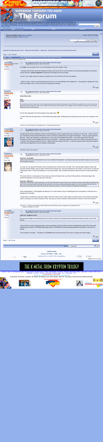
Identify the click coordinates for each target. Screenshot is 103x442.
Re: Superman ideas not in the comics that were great (43, 62)
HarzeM (99, 258)
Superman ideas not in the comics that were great (62, 50)
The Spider (7, 210)
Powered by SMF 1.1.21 (43, 256)
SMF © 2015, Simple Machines (57, 256)
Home (13, 29)
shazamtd (7, 91)
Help (33, 29)
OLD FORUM (49, 253)
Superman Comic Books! (32, 50)
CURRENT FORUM (51, 251)
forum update (6, 26)
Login (53, 29)
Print (95, 54)
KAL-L (60, 253)
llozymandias (8, 129)
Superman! (44, 50)
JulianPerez (8, 153)
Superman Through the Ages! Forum (13, 50)
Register (82, 29)
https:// (58, 22)
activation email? (23, 37)
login (23, 35)
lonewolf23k (8, 62)
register (29, 35)
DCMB (55, 253)
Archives (43, 253)
